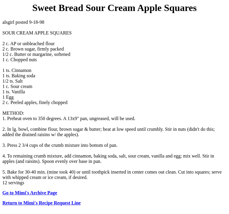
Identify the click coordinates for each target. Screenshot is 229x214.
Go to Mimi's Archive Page (29, 192)
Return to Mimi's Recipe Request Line (41, 202)
